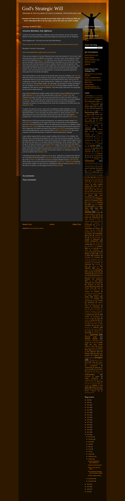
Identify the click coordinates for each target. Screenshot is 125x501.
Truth (94, 371)
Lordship (87, 244)
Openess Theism (97, 260)
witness (86, 392)
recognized (87, 300)
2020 (88, 429)
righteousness (91, 314)
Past (86, 266)
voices (98, 381)
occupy (86, 259)
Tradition (100, 362)
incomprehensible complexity (92, 214)
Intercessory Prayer (91, 226)
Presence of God (93, 284)
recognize (96, 298)
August (90, 454)
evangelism (90, 170)
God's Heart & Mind (90, 182)
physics (96, 273)
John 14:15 (72, 116)
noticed (101, 253)
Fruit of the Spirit (96, 179)
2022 (88, 434)
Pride (98, 288)
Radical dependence (93, 295)
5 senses (87, 95)
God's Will (92, 191)
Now (88, 255)
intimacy (98, 228)
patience (94, 266)
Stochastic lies (96, 340)
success (94, 342)
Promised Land (96, 289)
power (101, 275)
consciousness (89, 140)
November (91, 478)
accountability (96, 97)
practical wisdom (91, 277)
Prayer (93, 282)
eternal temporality (90, 168)
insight (99, 221)
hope (96, 208)
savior (98, 318)
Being (89, 114)
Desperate (100, 153)
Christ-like (91, 131)
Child (98, 127)
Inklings (94, 221)
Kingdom (89, 233)
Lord (99, 242)
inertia (93, 216)
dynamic (99, 163)
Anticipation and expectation (94, 100)
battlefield (98, 108)
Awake (87, 107)
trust (90, 369)
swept (101, 342)
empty (86, 164)
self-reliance (97, 325)
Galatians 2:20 (41, 152)
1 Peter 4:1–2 (69, 161)
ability (93, 95)
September (91, 456)
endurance (92, 166)
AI (102, 97)
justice (94, 231)
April (89, 444)
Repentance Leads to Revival (93, 80)
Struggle (87, 342)
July (89, 451)
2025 (88, 489)
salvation (87, 316)
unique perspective (91, 378)
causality (93, 123)
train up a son (90, 364)
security (86, 320)
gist (91, 181)
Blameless (95, 118)
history (96, 206)
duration (93, 163)
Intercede (98, 224)
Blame (88, 118)
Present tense (89, 288)
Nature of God (96, 252)
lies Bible (92, 237)
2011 (88, 407)
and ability (89, 99)
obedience (97, 255)
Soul (86, 332)
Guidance (99, 199)
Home (52, 224)
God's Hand (97, 181)
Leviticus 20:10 (39, 85)
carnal (87, 123)
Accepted (89, 97)
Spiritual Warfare (89, 57)
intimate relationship (90, 230)
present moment (96, 286)
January (90, 436)
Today (93, 362)
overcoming (97, 264)
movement (87, 252)
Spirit (93, 332)
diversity (87, 163)
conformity (98, 136)
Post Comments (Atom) (36, 228)
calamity (97, 121)
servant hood (93, 329)
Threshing (91, 360)
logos (93, 242)
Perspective (88, 273)
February (91, 439)
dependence (97, 151)
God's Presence (96, 188)
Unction (98, 372)
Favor (92, 173)
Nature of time (90, 253)
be (85, 110)
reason (96, 297)
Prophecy (96, 291)
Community (97, 135)
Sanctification (96, 316)
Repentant (87, 307)
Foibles (101, 175)
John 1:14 (75, 113)
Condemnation (89, 136)
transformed (93, 365)
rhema (101, 312)
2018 (88, 424)
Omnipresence (94, 259)
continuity (97, 142)
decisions (88, 150)
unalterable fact (89, 372)
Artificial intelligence (95, 103)
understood (88, 376)
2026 (88, 491)
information (87, 221)
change (96, 125)
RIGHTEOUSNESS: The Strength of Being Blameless (93, 87)
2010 (88, 405)
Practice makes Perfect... (95, 475)
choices (100, 129)
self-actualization (93, 323)
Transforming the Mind (91, 367)
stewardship (87, 340)
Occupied (97, 257)
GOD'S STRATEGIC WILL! (92, 59)
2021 (88, 432)
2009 (88, 402)
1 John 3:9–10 (73, 159)
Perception (99, 270)
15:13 (34, 126)
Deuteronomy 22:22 (50, 85)
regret (101, 300)
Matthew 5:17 (31, 95)
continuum (87, 143)
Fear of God (98, 173)
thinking (96, 355)
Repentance (96, 306)
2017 (88, 422)
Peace (98, 268)
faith (94, 172)
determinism (90, 155)
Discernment (99, 155)
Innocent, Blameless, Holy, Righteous (94, 461)
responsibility (97, 307)
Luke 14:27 (59, 128)
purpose (100, 293)
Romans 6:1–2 (50, 146)
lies (86, 237)
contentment (87, 142)
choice (88, 129)
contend (98, 140)
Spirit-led (94, 335)
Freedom (87, 179)
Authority (96, 105)
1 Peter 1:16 (58, 130)
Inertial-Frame (96, 217)
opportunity (87, 262)
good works (89, 193)
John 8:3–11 (76, 75)
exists (89, 172)
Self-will (96, 327)
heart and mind (94, 204)
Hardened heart (91, 202)
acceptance (100, 95)
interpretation (88, 228)
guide (89, 200)
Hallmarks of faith (98, 200)
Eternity (100, 168)
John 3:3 (75, 146)
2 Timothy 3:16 (66, 95)
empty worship (93, 164)
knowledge (99, 233)
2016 (88, 419)
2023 (88, 484)
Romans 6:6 (68, 148)
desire (93, 153)
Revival (95, 313)
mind (94, 248)
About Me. (88, 64)
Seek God (93, 321)
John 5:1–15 (42, 60)
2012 (88, 410)
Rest (86, 309)
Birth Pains (100, 116)
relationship (91, 302)
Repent (87, 306)
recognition (87, 298)
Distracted (96, 159)
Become (98, 110)
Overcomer (88, 264)
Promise (87, 289)
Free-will (98, 177)
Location (87, 242)
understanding (89, 374)
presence (100, 282)
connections (87, 138)
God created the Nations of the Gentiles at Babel (95, 472)
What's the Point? (97, 387)
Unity (94, 380)
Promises (87, 291)
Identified (97, 210)
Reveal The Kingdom (95, 309)
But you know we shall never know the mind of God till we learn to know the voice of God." (50, 44)
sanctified (87, 318)
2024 (88, 486)
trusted (88, 371)
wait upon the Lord (89, 383)
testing (101, 350)
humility (87, 210)
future (86, 181)
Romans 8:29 (66, 130)
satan (92, 318)
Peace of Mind (89, 270)
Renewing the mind (95, 304)
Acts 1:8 (28, 122)
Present (87, 286)
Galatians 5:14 (27, 99)
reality (87, 297)
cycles (92, 146)
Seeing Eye (94, 320)
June (89, 449)
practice (99, 277)
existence (99, 170)
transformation (99, 364)
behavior (101, 112)
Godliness (100, 191)
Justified (100, 232)
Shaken (101, 329)
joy (99, 230)
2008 (88, 400)
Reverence (88, 312)
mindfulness (96, 250)
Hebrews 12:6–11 (74, 163)
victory (92, 381)
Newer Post (27, 224)
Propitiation (87, 293)
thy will (99, 360)
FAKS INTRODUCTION (91, 55)
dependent (87, 153)
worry (91, 392)
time (86, 362)
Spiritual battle (91, 337)
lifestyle (99, 237)
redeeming (95, 300)
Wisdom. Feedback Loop (92, 390)
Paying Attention (89, 84)
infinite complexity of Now (92, 219)
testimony (94, 350)
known (90, 235)
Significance (97, 331)
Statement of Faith (90, 62)
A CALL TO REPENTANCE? (93, 77)
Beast (91, 110)
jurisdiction (87, 232)
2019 (88, 427)
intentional (96, 223)
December (91, 481)
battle (94, 106)
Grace (90, 195)
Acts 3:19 (29, 105)
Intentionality (88, 225)
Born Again (88, 120)
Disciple (89, 157)
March (90, 441)
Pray (90, 280)
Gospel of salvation (98, 193)
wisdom (98, 389)
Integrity (86, 223)
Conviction (94, 143)
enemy (99, 166)
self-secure (87, 327)
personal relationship (94, 272)
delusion (98, 150)
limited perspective (91, 241)
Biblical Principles (91, 116)
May (89, 446)
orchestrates (97, 262)
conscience (97, 138)
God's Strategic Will (42, 8)
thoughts (99, 357)
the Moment (91, 351)
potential (94, 275)
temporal (93, 348)
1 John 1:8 (48, 157)
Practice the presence (94, 279)
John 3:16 (29, 126)
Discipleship (97, 157)
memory (100, 246)
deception (96, 148)
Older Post (77, 224)
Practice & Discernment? (95, 465)
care (102, 121)
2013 (88, 412)
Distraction (89, 161)
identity (88, 212)
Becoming (89, 112)
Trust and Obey (98, 369)
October (90, 459)
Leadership (98, 235)
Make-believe (90, 246)
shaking (89, 331)
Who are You (90, 389)
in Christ (98, 212)
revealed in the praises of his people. (94, 311)
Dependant (88, 151)
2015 (88, 417)
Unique (97, 376)
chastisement (88, 127)
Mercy (89, 248)
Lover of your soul (98, 244)
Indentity (87, 216)
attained (87, 105)
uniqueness (88, 380)
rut (98, 315)
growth (92, 199)
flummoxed (94, 175)
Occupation (88, 257)
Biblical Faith (88, 82)
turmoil (99, 371)
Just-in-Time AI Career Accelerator (91, 30)
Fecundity (87, 175)
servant (86, 329)
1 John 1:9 (61, 161)
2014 (88, 415)
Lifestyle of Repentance (92, 239)
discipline (87, 158)
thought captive (89, 357)
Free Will (90, 177)
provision (94, 293)
